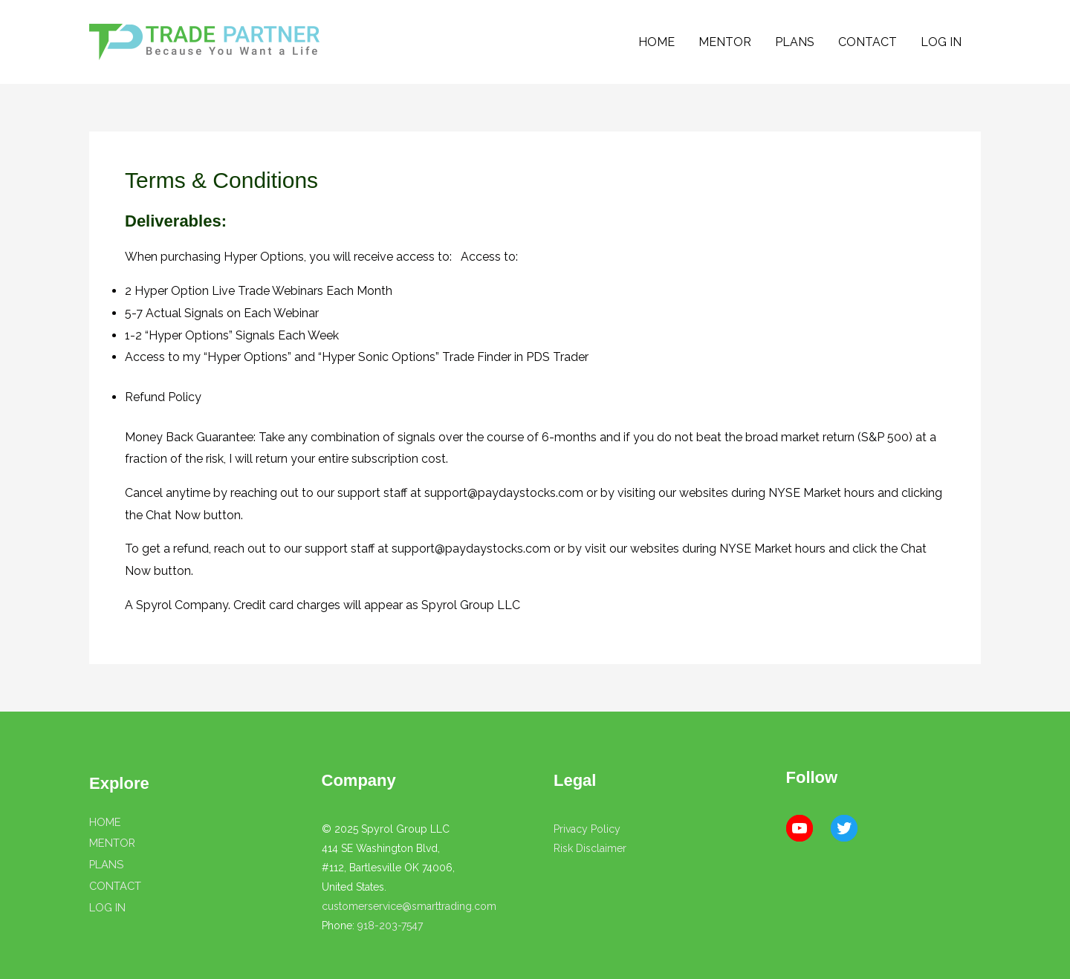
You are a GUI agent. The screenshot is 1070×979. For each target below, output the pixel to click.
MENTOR (724, 42)
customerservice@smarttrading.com (409, 906)
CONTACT (867, 42)
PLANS (794, 42)
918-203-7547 (390, 925)
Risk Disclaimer (590, 848)
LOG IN (941, 42)
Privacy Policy (587, 829)
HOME (656, 42)
